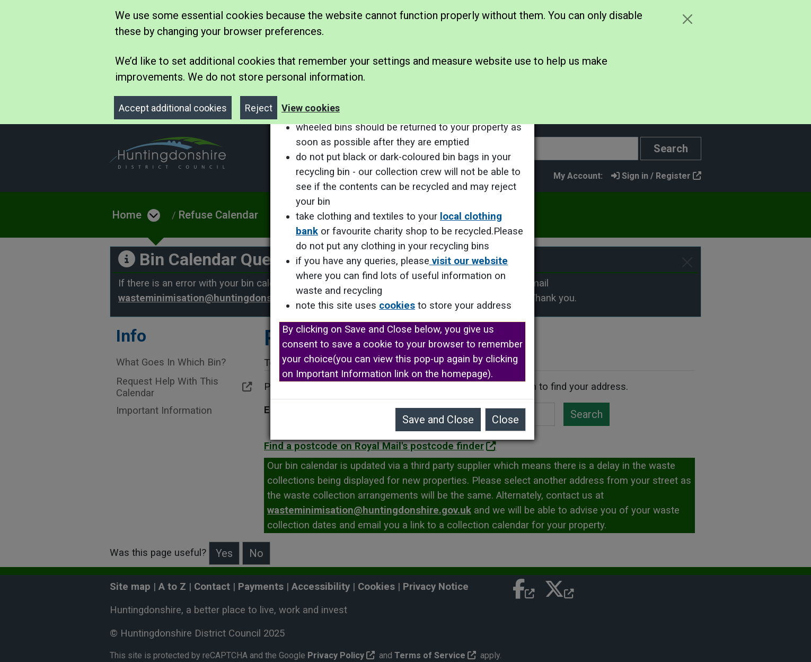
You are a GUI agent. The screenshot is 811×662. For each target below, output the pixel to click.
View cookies (310, 108)
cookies (400, 305)
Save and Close (441, 419)
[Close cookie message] (687, 19)
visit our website (472, 261)
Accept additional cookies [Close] (173, 108)
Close (508, 419)
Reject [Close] (258, 108)
